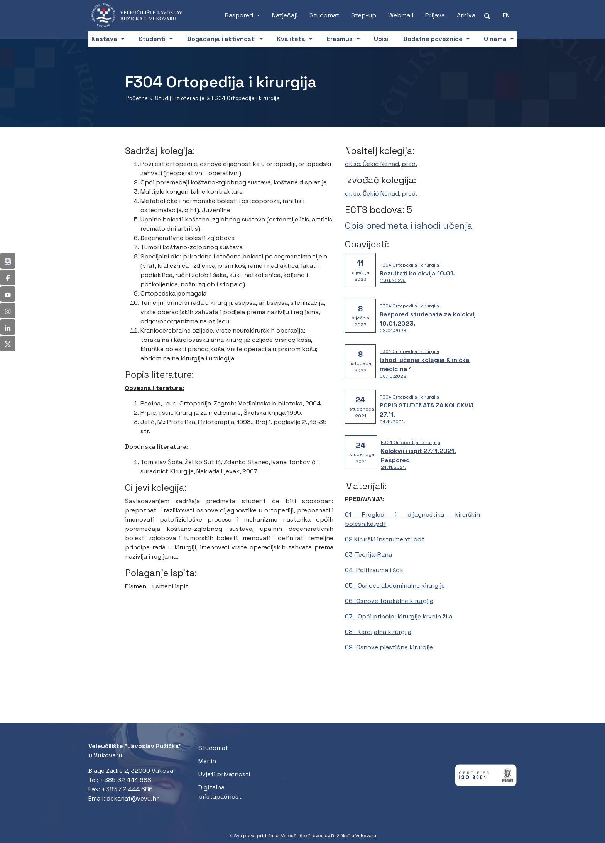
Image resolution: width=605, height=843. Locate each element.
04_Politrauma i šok (374, 570)
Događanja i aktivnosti (221, 39)
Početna (137, 98)
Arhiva (466, 15)
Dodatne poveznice (433, 39)
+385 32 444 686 (127, 789)
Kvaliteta (291, 39)
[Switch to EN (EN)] (506, 15)
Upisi (381, 39)
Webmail (400, 15)
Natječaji (284, 15)
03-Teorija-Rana (368, 555)
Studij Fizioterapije (179, 98)
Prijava (435, 15)
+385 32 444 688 (125, 780)
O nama (495, 39)
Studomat (324, 15)
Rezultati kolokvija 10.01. (417, 273)
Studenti (152, 39)
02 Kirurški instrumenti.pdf (384, 539)
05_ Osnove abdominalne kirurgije (395, 585)
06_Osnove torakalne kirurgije (389, 601)
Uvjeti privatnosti (224, 774)
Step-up (363, 15)
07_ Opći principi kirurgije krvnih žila (398, 616)
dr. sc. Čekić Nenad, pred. (381, 164)
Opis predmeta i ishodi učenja (409, 225)
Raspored (239, 15)
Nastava (104, 39)
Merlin (207, 761)
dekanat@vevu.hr (132, 798)
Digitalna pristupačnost (220, 792)
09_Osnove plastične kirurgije (389, 647)
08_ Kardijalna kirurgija (378, 632)
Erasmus (340, 39)
